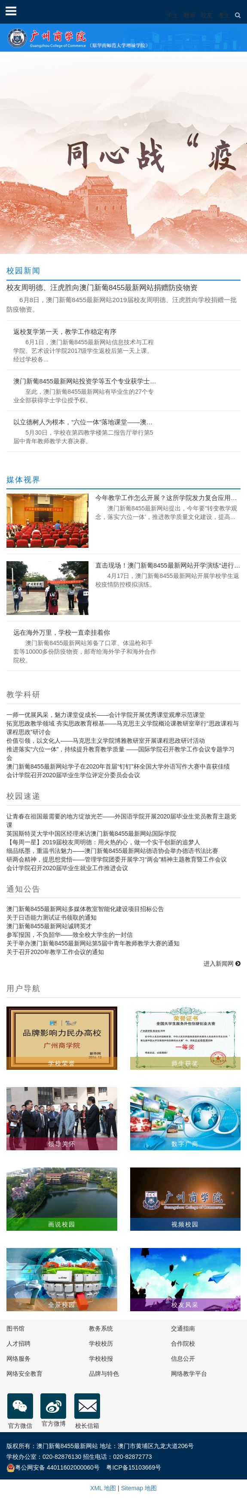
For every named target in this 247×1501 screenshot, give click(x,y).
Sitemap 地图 (139, 1488)
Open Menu (10, 11)
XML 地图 (103, 1488)
